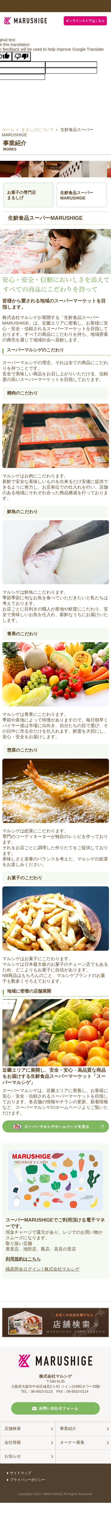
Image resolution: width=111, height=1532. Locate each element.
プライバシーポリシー (26, 1480)
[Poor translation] (21, 56)
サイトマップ (19, 1473)
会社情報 (12, 1442)
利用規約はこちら (23, 1258)
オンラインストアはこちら (85, 20)
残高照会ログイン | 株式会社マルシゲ (43, 1268)
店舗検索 (12, 1428)
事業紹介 (68, 1428)
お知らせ (12, 1456)
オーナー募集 (72, 1442)
